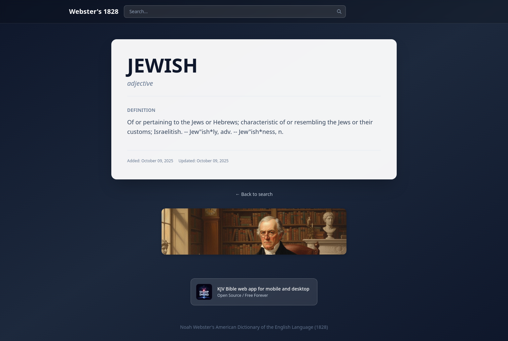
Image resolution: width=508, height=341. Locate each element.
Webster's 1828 (94, 11)
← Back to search (254, 194)
